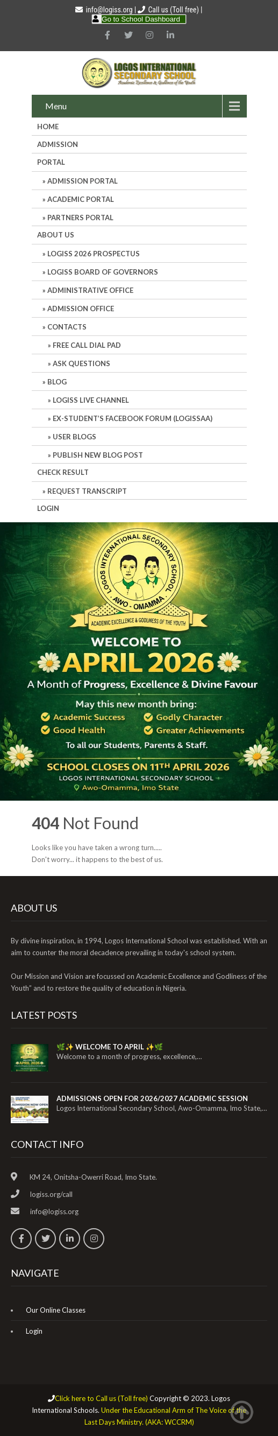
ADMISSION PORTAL (82, 181)
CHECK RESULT (63, 472)
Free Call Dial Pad (87, 345)
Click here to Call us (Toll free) (101, 1398)
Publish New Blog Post (98, 455)
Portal (51, 162)
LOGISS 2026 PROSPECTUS (93, 253)
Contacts (67, 327)
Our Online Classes (55, 1310)
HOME (48, 126)
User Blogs (74, 436)
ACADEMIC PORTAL (80, 199)
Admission (57, 144)
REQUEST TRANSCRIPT (87, 491)
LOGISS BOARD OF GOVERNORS (102, 272)
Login (48, 508)
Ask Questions (81, 363)
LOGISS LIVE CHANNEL (91, 400)
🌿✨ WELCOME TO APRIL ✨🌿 (109, 1046)
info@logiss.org (103, 9)
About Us (55, 234)
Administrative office (90, 290)
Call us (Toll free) (173, 9)
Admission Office (80, 308)
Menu (56, 106)
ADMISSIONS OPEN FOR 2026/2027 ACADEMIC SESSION (152, 1098)
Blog (57, 381)
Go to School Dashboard (141, 19)
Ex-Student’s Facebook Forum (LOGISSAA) (132, 418)
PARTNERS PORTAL (80, 217)
